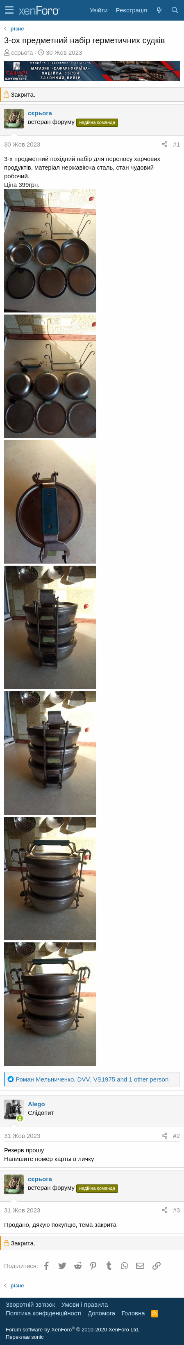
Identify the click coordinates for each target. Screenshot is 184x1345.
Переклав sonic (25, 1337)
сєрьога (22, 52)
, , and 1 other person (92, 1079)
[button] (9, 10)
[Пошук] (174, 10)
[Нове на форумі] (159, 10)
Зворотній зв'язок (30, 1304)
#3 (176, 1210)
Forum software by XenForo (72, 1329)
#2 (176, 1135)
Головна (133, 1313)
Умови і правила (84, 1304)
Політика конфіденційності (44, 1313)
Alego (36, 1103)
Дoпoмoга (101, 1313)
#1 (176, 144)
